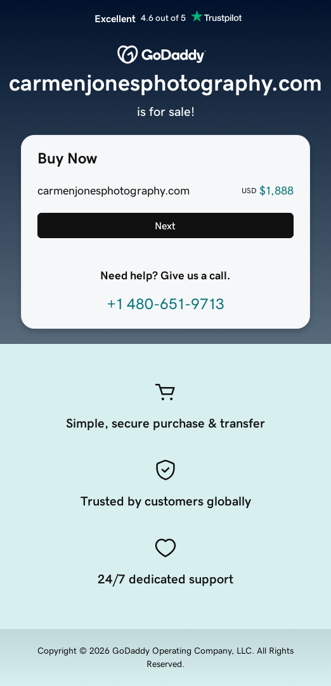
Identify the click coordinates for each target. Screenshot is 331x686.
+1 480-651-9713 (165, 304)
